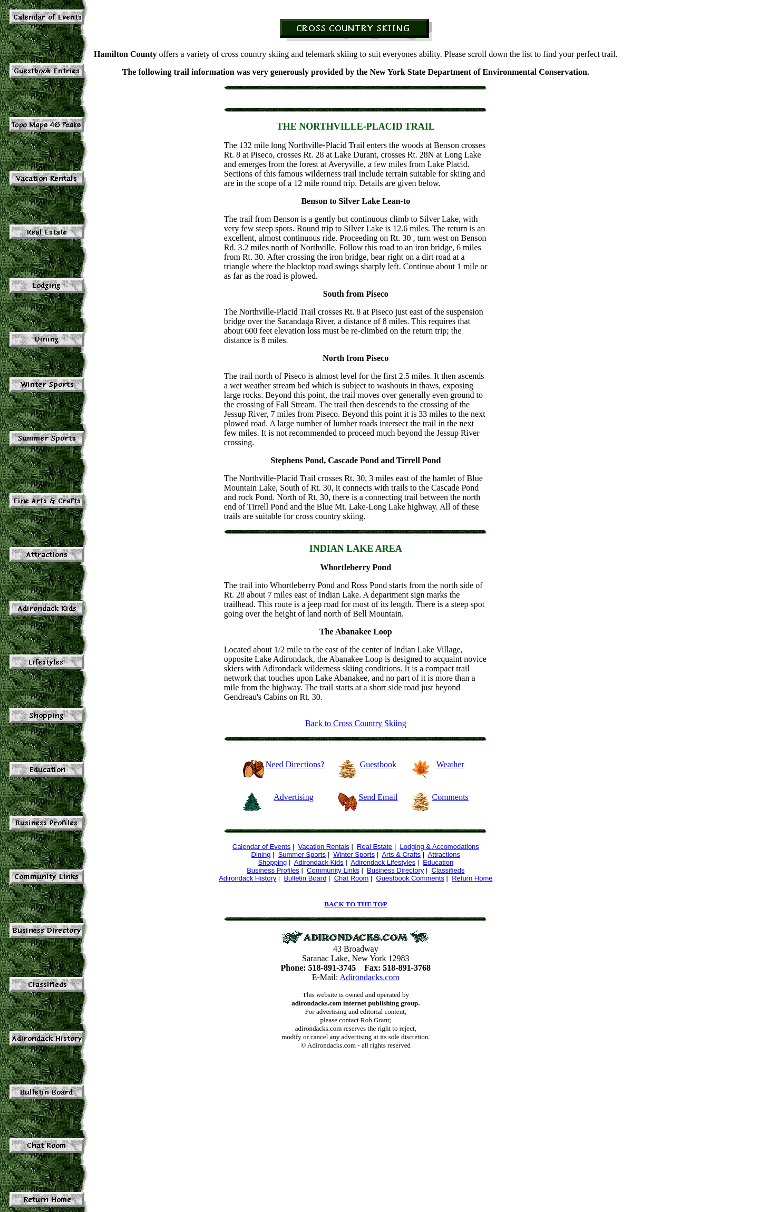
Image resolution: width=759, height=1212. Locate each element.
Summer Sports (302, 854)
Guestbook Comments (410, 878)
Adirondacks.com (370, 977)
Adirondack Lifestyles (383, 862)
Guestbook (378, 764)
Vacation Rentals (323, 847)
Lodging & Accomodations (439, 847)
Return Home (472, 878)
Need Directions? (295, 764)
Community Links (333, 870)
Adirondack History (247, 878)
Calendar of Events (261, 847)
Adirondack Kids (319, 862)
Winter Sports (354, 854)
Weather (450, 764)
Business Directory (395, 870)
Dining (261, 854)
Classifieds (448, 870)
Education (438, 862)
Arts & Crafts (401, 854)
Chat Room (351, 878)
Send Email (377, 797)
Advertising (294, 797)
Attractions (444, 854)
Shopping (272, 862)
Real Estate (374, 847)
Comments (450, 797)
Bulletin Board (305, 878)
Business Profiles (273, 870)
